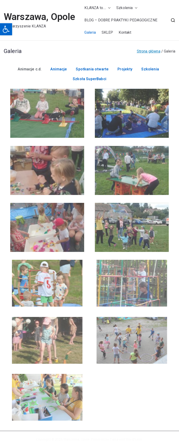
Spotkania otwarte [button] (92, 69)
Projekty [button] (124, 69)
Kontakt (125, 32)
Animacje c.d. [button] (29, 69)
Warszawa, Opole (39, 16)
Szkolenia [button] (150, 69)
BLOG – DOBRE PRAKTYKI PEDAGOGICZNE (120, 20)
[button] (6, 29)
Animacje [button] (58, 69)
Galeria (90, 32)
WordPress (134, 439)
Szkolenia (126, 8)
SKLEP (107, 32)
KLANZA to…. (97, 8)
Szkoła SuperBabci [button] (89, 79)
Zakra (114, 439)
